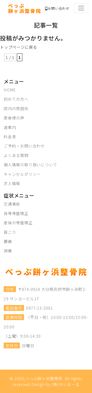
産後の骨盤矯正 (18, 223)
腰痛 (8, 241)
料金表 (10, 136)
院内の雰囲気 (16, 108)
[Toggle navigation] (81, 8)
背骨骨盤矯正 (16, 213)
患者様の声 (14, 118)
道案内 (10, 127)
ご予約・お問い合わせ (24, 146)
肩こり (10, 232)
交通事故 (12, 204)
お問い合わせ (57, 8)
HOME (10, 90)
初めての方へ (16, 99)
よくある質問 (16, 155)
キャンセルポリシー (22, 174)
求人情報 (12, 183)
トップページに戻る (18, 47)
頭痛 (8, 251)
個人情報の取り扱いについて (30, 164)
